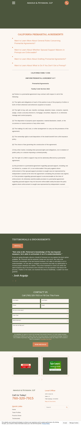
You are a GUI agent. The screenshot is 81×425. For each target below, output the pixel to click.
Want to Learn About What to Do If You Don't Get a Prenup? (40, 65)
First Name (15, 300)
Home (14, 409)
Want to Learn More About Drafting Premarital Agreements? (40, 59)
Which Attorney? (17, 320)
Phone (14, 305)
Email (43, 305)
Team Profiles (16, 412)
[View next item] (15, 281)
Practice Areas (16, 415)
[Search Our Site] (67, 407)
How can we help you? (18, 325)
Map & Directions (50, 401)
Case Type (15, 315)
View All (17, 246)
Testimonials (16, 418)
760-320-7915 (23, 398)
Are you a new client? (18, 310)
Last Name (44, 300)
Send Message (40, 344)
